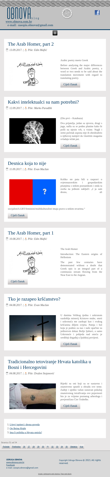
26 (24, 447)
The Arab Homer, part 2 (31, 44)
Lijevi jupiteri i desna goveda (25, 424)
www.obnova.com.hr (15, 462)
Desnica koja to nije (27, 163)
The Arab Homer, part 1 (31, 233)
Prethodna (16, 447)
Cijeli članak (70, 84)
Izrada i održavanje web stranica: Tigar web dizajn (54, 474)
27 (29, 447)
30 (43, 447)
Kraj (81, 447)
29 (38, 447)
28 (34, 447)
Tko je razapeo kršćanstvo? (34, 299)
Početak (6, 447)
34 (62, 447)
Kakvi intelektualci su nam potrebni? (43, 102)
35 (66, 447)
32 (52, 447)
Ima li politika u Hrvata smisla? (26, 432)
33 (57, 447)
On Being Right (18, 428)
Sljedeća (73, 447)
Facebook (10, 465)
